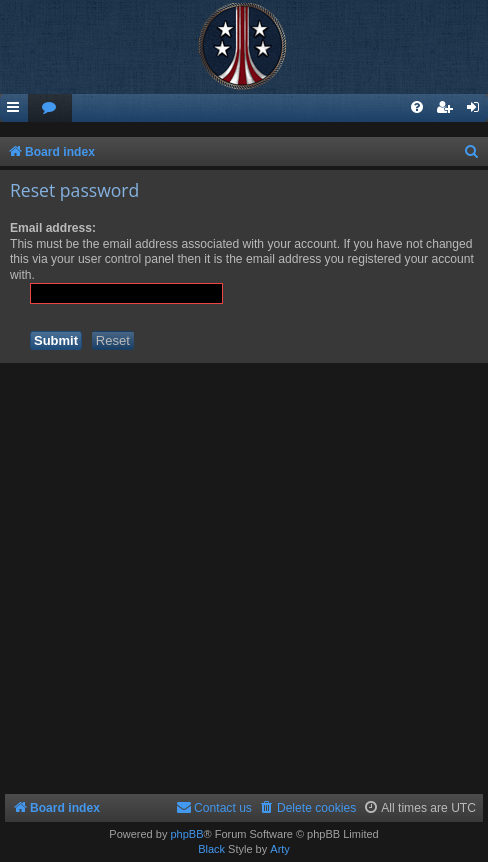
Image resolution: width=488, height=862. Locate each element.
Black (211, 849)
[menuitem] (50, 108)
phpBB (186, 834)
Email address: (53, 228)
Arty (280, 849)
